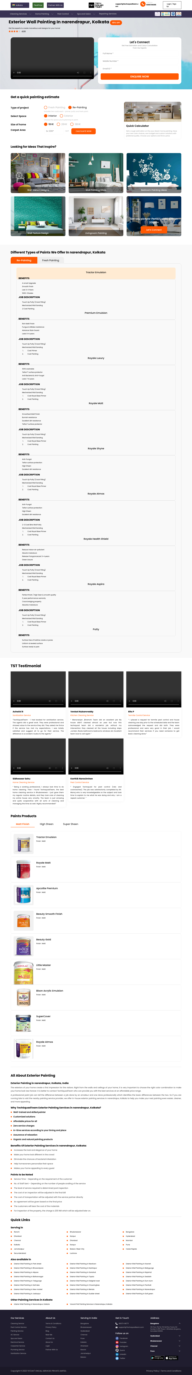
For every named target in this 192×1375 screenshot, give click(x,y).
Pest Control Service (19, 1327)
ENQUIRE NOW (139, 76)
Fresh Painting (56, 107)
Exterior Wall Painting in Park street (27, 1264)
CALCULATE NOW (83, 131)
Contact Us (50, 1338)
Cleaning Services (21, 14)
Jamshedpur (86, 1353)
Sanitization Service (18, 1353)
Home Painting (44, 14)
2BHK (64, 124)
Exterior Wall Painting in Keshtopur (83, 1268)
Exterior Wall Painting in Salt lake (27, 1285)
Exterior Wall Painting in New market (28, 1289)
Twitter (120, 1358)
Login (48, 1346)
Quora (120, 1350)
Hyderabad (85, 1331)
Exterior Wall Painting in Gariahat (83, 1272)
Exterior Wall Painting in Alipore (26, 1272)
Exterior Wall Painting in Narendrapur (140, 1289)
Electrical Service (17, 1342)
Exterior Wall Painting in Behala (82, 1289)
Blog (47, 1331)
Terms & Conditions (53, 1323)
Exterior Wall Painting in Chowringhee (85, 1285)
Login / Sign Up (171, 5)
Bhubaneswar (86, 1327)
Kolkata (84, 1342)
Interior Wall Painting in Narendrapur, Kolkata (32, 1304)
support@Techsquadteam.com (131, 1327)
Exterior (68, 115)
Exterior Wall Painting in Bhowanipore (28, 1268)
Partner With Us (55, 5)
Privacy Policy (51, 1327)
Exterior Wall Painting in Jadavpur (27, 1293)
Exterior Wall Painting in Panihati (138, 1285)
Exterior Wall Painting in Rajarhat (139, 1272)
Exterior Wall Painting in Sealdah (138, 1276)
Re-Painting (80, 107)
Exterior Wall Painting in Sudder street (85, 1293)
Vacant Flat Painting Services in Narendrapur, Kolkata (91, 1304)
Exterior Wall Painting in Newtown (83, 1264)
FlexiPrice (38, 5)
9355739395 (151, 5)
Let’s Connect (154, 229)
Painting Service (17, 1331)
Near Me (49, 1335)
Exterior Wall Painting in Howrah (138, 1264)
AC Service (15, 1335)
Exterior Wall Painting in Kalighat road (85, 1281)
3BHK (78, 124)
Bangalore (85, 1323)
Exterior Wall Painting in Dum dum (139, 1281)
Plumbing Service (17, 1349)
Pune (83, 1338)
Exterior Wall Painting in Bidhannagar (28, 1276)
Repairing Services (107, 13)
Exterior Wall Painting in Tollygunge (28, 1281)
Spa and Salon (86, 14)
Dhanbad (84, 1346)
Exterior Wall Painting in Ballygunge (140, 1268)
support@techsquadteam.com (126, 5)
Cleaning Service (17, 1323)
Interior (52, 115)
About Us (49, 1342)
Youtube (120, 1342)
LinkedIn (120, 1354)
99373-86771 (124, 1323)
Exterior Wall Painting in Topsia (82, 1276)
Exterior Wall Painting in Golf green (139, 1293)
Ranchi (83, 1349)
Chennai (84, 1335)
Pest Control (65, 14)
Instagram (121, 1346)
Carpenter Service (18, 1346)
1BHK (51, 124)
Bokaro (83, 1357)
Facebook (121, 1338)
